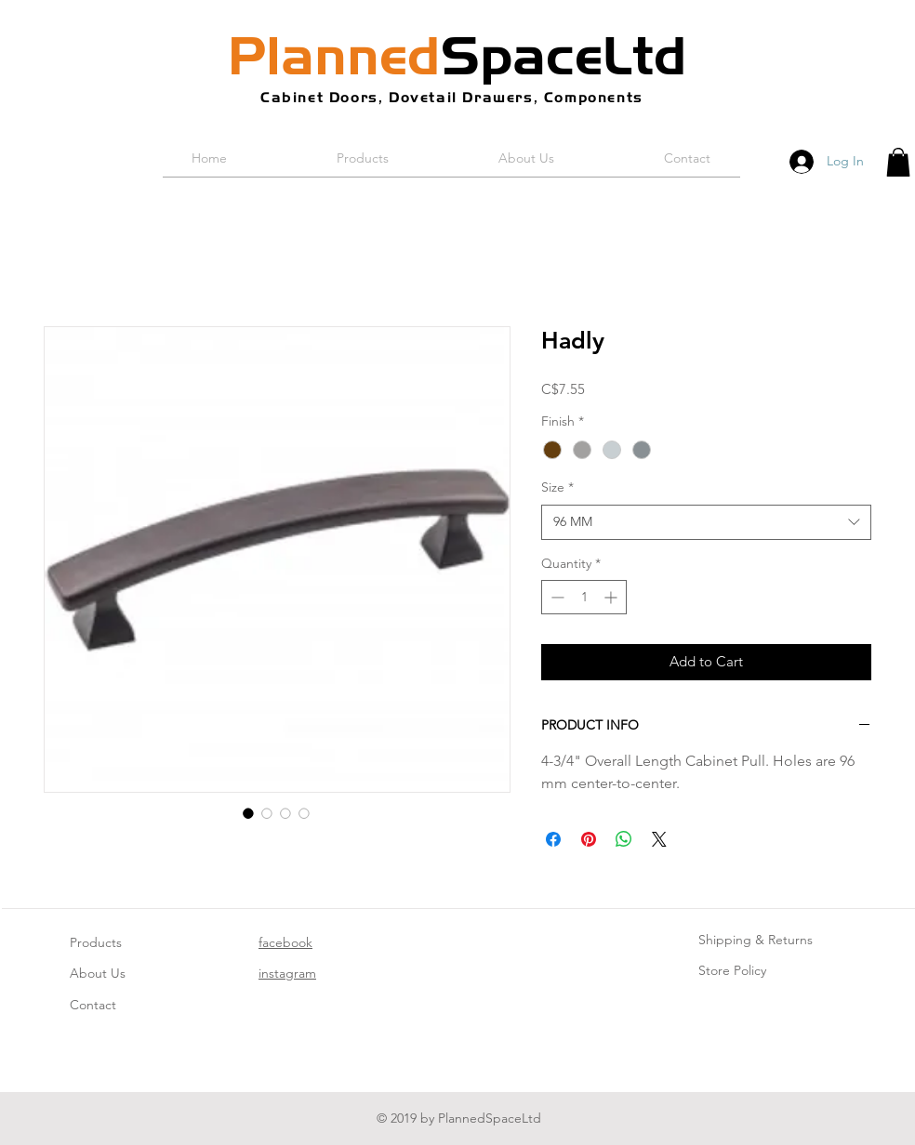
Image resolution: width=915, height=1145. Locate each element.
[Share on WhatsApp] (624, 839)
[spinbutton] (584, 597)
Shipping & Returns (755, 939)
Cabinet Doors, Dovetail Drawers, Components (451, 97)
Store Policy (732, 970)
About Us (98, 973)
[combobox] (706, 522)
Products (96, 942)
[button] (898, 162)
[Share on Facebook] (553, 839)
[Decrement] (555, 597)
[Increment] (612, 597)
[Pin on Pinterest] (588, 839)
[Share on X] (659, 839)
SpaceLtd (457, 55)
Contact (93, 1004)
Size (557, 487)
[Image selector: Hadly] (248, 813)
